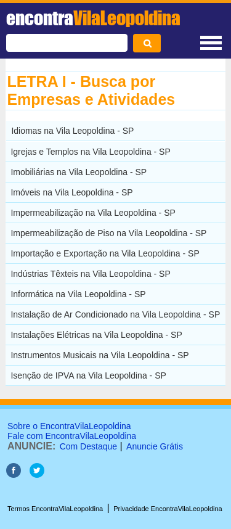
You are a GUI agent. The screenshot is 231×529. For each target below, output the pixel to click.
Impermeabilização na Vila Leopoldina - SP (92, 213)
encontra (93, 18)
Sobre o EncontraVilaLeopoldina (69, 426)
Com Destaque (88, 446)
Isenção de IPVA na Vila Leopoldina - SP (88, 375)
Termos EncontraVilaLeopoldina (55, 508)
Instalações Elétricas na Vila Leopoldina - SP (96, 335)
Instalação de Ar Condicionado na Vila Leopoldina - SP (115, 314)
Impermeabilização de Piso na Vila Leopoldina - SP (108, 233)
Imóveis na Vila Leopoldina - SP (71, 192)
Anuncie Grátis (154, 446)
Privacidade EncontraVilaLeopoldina (167, 508)
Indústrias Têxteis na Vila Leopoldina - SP (90, 274)
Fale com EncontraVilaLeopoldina (71, 436)
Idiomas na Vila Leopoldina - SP (72, 131)
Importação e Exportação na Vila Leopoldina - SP (104, 253)
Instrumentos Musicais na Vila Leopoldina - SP (99, 355)
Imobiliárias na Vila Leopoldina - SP (78, 172)
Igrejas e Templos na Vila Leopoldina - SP (90, 152)
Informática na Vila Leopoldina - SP (77, 294)
